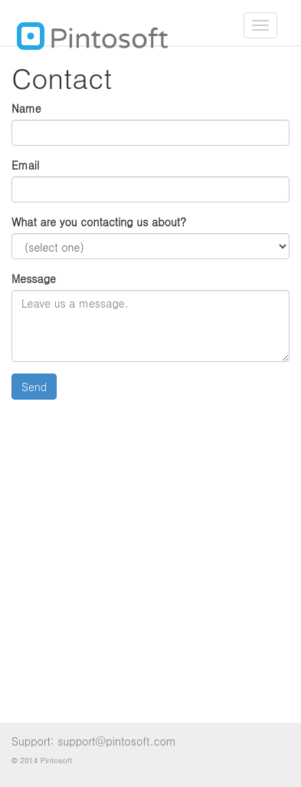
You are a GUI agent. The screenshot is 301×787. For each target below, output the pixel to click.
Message (33, 278)
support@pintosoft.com (116, 741)
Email (25, 165)
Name (26, 108)
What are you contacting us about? (98, 221)
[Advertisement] (150, 561)
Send (34, 386)
